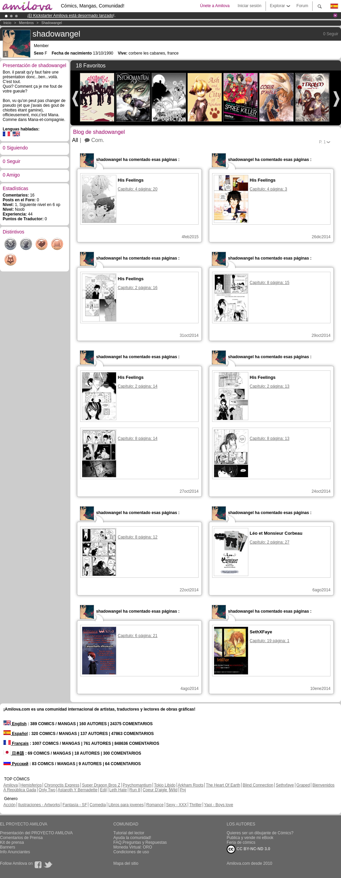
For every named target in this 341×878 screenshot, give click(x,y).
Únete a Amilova (214, 5)
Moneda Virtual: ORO (132, 847)
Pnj (183, 790)
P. (322, 142)
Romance (154, 804)
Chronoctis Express (61, 785)
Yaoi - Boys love (218, 804)
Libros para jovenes (126, 804)
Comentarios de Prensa (21, 837)
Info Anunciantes (15, 852)
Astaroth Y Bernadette (78, 790)
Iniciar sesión (250, 5)
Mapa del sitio (125, 863)
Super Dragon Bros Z (101, 785)
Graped (303, 785)
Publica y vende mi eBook (250, 837)
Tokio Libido (164, 785)
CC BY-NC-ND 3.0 (248, 849)
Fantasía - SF (75, 804)
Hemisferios (31, 785)
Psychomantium (137, 785)
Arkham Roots (190, 785)
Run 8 (134, 790)
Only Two (47, 790)
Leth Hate (118, 790)
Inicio (7, 23)
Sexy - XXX (176, 804)
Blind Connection (258, 785)
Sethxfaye (285, 785)
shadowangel (51, 23)
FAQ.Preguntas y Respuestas (140, 842)
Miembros (26, 23)
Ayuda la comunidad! (132, 837)
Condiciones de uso (131, 852)
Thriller (195, 804)
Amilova (10, 785)
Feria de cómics (241, 842)
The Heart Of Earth (223, 785)
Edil (103, 790)
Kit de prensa (12, 842)
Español (15, 733)
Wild (173, 790)
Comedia (98, 804)
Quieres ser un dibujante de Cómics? (260, 833)
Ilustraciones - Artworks (39, 804)
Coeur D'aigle (155, 790)
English (15, 723)
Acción (9, 804)
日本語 (13, 753)
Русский (15, 763)
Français (16, 743)
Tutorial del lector (128, 833)
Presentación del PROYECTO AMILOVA (36, 833)
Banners (7, 847)
